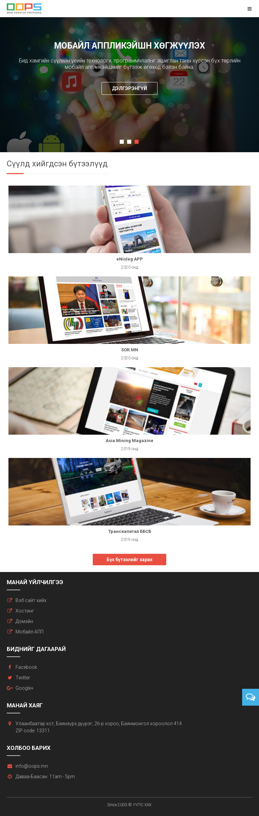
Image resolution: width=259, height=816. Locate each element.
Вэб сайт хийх (31, 600)
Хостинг (25, 611)
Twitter (23, 677)
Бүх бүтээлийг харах (129, 559)
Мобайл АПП (30, 631)
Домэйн (24, 621)
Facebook (26, 667)
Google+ (25, 688)
